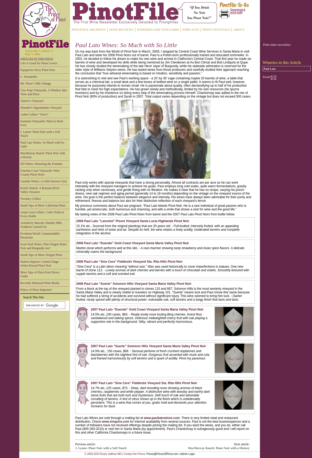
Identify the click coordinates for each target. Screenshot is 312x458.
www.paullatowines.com (162, 418)
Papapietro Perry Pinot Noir (37, 70)
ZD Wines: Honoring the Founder (41, 164)
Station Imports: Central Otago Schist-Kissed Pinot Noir (39, 263)
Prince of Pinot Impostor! (36, 290)
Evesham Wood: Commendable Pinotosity (40, 235)
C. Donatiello (28, 77)
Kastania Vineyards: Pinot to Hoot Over (41, 123)
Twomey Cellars (30, 199)
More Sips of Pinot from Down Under (39, 274)
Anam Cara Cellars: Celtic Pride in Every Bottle (42, 214)
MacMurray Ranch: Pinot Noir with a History (42, 155)
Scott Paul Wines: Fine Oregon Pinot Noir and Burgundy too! (43, 246)
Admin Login (187, 454)
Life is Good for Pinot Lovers (38, 63)
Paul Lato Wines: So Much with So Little (42, 144)
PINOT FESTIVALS (216, 29)
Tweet (266, 77)
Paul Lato (270, 68)
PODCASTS (190, 29)
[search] (44, 305)
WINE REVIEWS (121, 29)
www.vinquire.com (115, 421)
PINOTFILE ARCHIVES (89, 29)
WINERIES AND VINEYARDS (158, 29)
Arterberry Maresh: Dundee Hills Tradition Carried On (41, 225)
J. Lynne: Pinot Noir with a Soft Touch (40, 134)
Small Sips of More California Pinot (43, 205)
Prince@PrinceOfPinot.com (162, 454)
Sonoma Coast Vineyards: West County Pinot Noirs (40, 172)
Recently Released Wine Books (40, 283)
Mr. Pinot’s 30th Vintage (35, 83)
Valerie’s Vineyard (31, 101)
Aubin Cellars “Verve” (34, 114)
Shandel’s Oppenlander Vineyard (40, 107)
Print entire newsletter (277, 45)
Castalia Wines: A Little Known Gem (43, 181)
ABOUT (239, 29)
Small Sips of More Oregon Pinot (41, 255)
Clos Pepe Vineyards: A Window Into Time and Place (43, 92)
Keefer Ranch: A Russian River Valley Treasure (40, 190)
